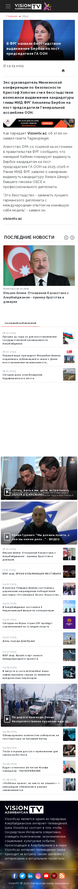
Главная (11, 16)
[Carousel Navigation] (69, 237)
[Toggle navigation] (8, 6)
